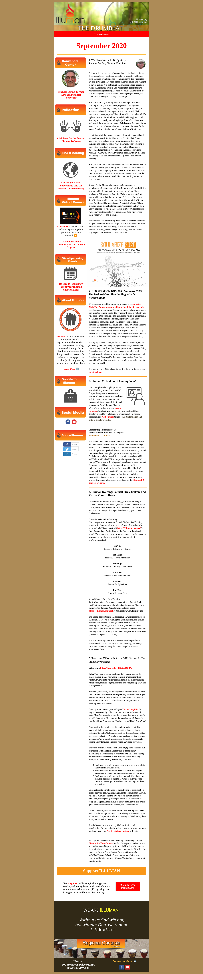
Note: (91, 674)
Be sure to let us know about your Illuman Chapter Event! (71, 287)
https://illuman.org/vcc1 (129, 528)
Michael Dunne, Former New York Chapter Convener (71, 95)
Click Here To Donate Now (127, 886)
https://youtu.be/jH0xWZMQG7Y (116, 668)
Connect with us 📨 (125, 961)
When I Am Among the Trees (130, 810)
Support (90, 870)
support (72, 883)
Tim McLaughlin (130, 709)
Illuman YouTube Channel (101, 843)
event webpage (96, 372)
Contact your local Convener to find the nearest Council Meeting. (71, 185)
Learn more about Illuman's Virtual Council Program (71, 244)
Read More (69, 369)
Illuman (61, 336)
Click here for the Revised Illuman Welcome (71, 140)
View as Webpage (101, 34)
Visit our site (108, 417)
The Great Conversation (118, 831)
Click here (63, 226)
